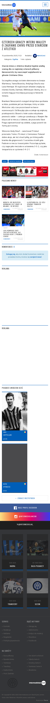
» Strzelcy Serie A (33, 662)
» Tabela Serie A (33, 659)
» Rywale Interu (8, 659)
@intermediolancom (25, 516)
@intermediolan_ (25, 524)
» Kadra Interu (7, 670)
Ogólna (15, 59)
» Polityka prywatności (11, 640)
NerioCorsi (39, 55)
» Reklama (6, 633)
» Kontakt (6, 626)
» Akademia (31, 670)
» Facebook (31, 640)
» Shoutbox (31, 637)
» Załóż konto (32, 629)
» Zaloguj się (32, 626)
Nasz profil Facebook (25, 508)
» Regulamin (6, 637)
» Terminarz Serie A (34, 666)
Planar (46, 700)
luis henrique (29, 161)
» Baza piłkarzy (8, 655)
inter (5, 161)
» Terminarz (6, 662)
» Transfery (6, 666)
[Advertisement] (25, 297)
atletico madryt (15, 161)
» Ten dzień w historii (35, 655)
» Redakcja (6, 629)
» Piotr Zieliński (8, 673)
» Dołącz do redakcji (35, 633)
